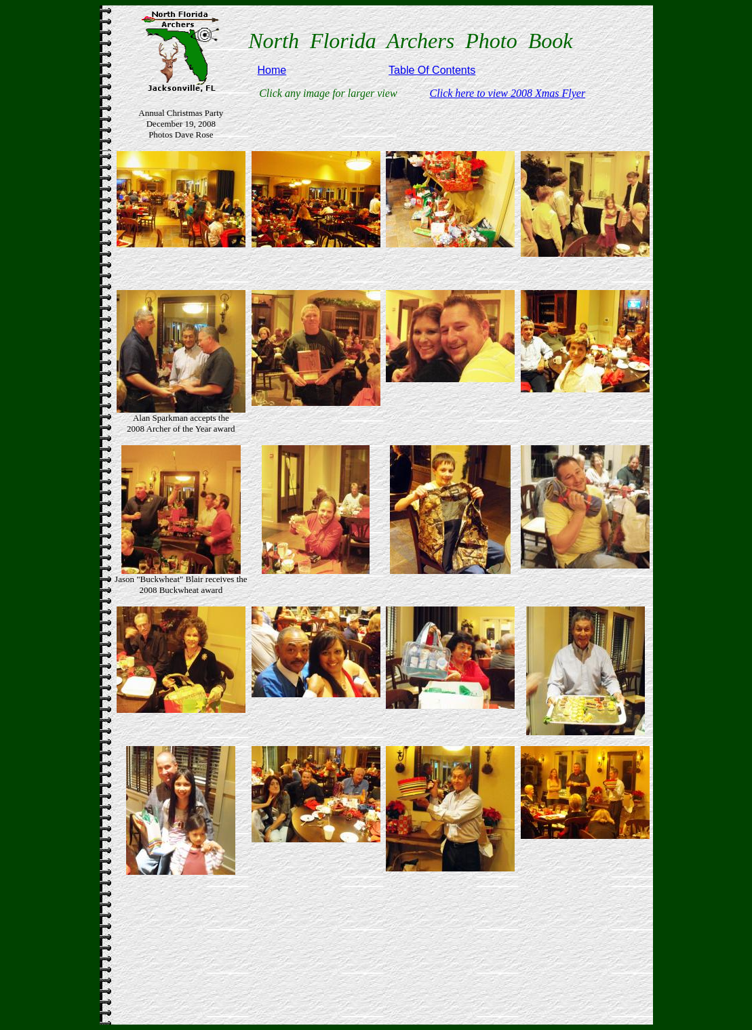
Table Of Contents (432, 70)
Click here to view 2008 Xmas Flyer (508, 93)
